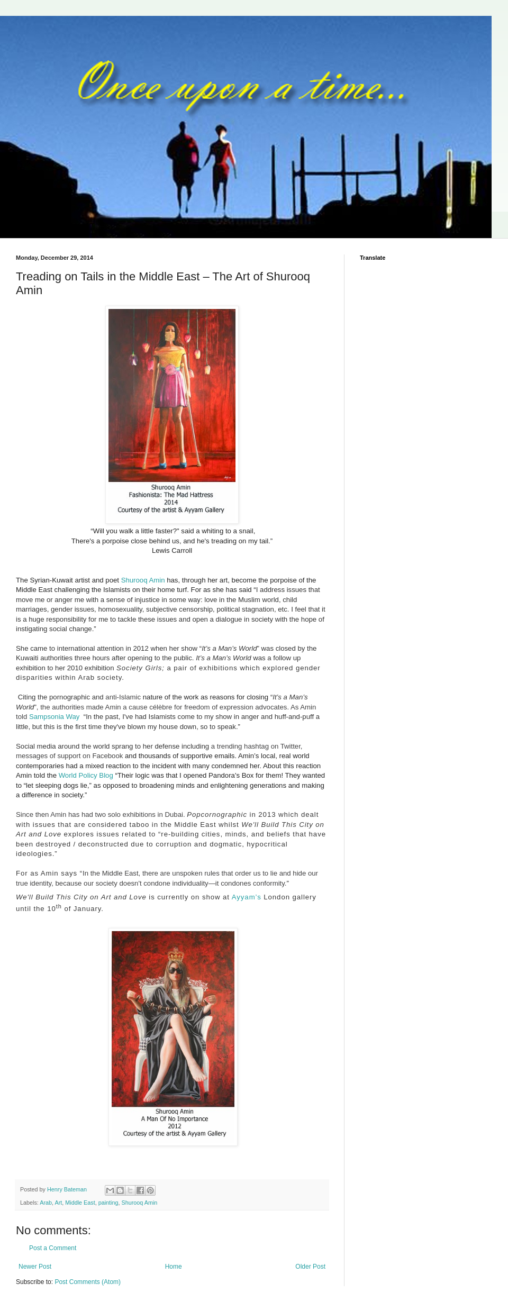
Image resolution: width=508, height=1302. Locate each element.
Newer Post (35, 1266)
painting (108, 1202)
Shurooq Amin (143, 580)
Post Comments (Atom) (88, 1282)
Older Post (310, 1266)
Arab (46, 1202)
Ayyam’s (246, 897)
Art (58, 1202)
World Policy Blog (86, 775)
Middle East (80, 1202)
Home (173, 1266)
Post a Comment (52, 1248)
